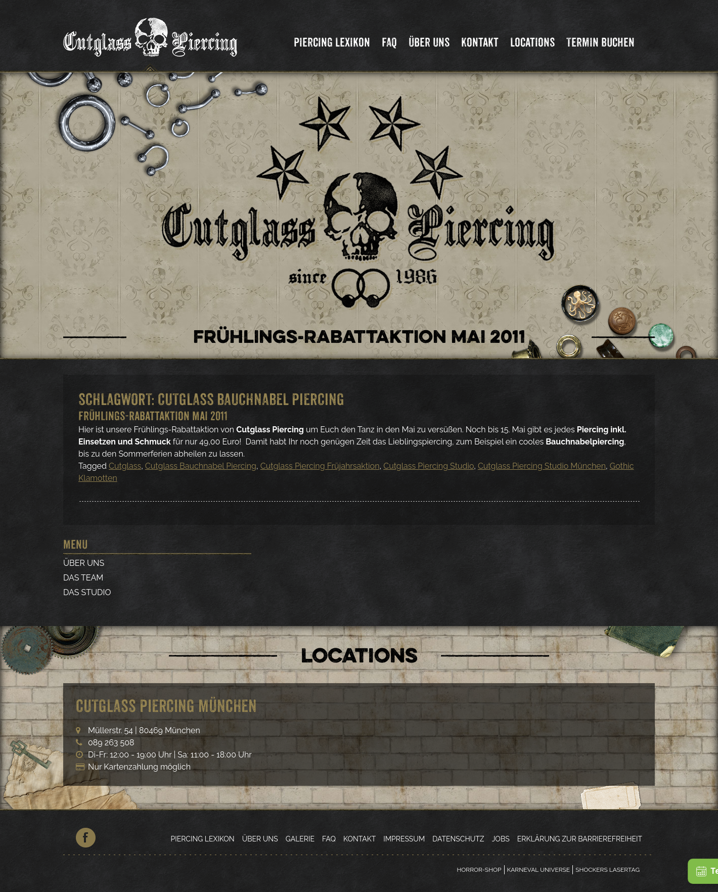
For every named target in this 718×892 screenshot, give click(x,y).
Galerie (300, 839)
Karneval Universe (538, 869)
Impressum (404, 839)
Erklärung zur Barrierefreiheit (579, 839)
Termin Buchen (600, 42)
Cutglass (125, 466)
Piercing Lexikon (332, 42)
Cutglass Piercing (150, 37)
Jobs (501, 839)
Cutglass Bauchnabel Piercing (200, 466)
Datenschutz (458, 839)
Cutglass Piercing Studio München (542, 466)
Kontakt (480, 42)
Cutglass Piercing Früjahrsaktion (320, 466)
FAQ (389, 42)
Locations (532, 42)
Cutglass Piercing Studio (428, 466)
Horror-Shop (479, 869)
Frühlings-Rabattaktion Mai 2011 (153, 416)
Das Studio (87, 592)
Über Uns (429, 42)
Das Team (83, 578)
